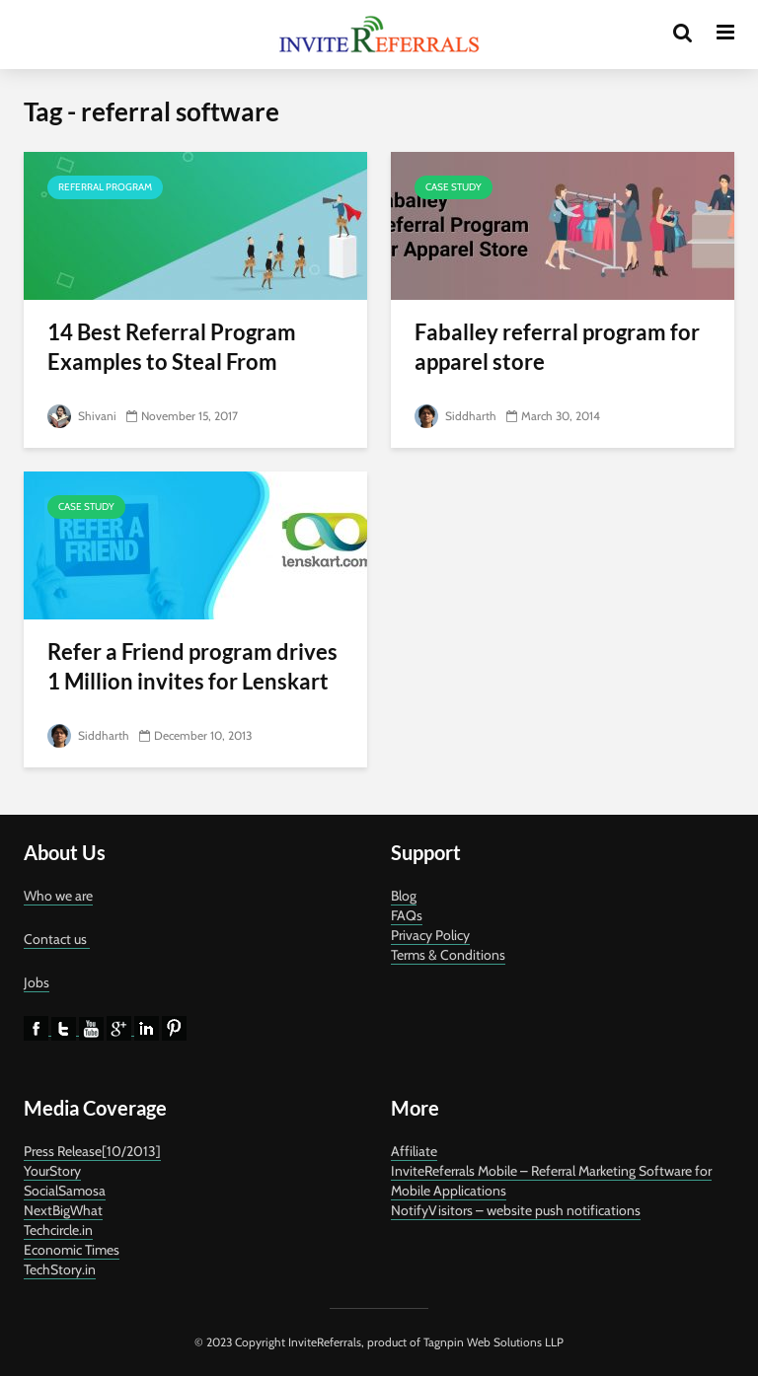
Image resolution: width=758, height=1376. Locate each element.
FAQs (406, 915)
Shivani (81, 415)
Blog (404, 896)
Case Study (453, 187)
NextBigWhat (63, 1210)
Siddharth (455, 415)
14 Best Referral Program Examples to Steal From (171, 347)
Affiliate (414, 1151)
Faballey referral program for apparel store (557, 347)
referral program (105, 187)
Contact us (57, 939)
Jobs (36, 982)
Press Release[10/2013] (92, 1151)
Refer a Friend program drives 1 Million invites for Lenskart (192, 666)
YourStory (52, 1171)
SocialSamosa (65, 1190)
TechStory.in (60, 1269)
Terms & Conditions (448, 955)
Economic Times (71, 1250)
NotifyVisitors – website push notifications (516, 1210)
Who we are (58, 896)
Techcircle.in (58, 1230)
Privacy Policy (430, 935)
